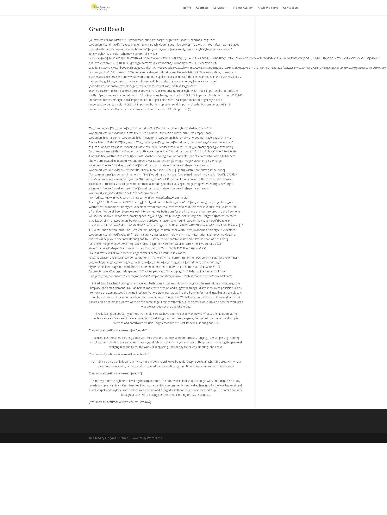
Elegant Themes (116, 438)
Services (218, 8)
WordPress (154, 438)
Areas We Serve (268, 8)
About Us (202, 8)
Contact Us (290, 8)
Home (187, 8)
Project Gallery (243, 8)
